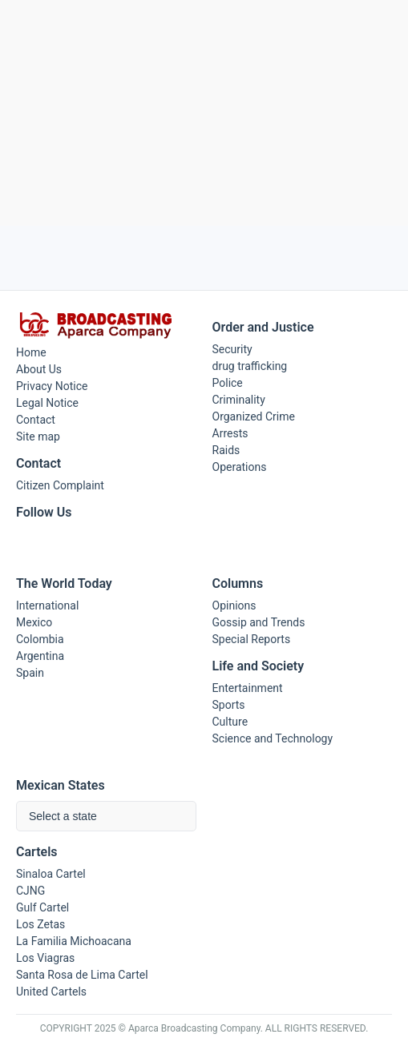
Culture (230, 721)
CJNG (30, 890)
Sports (228, 704)
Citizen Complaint (60, 485)
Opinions (234, 605)
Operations (239, 467)
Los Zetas (40, 924)
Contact (35, 419)
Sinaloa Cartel (51, 873)
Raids (226, 450)
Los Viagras (45, 957)
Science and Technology (272, 738)
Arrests (230, 433)
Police (227, 382)
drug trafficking (250, 366)
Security (232, 349)
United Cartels (51, 991)
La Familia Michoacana (73, 941)
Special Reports (251, 639)
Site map (38, 436)
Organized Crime (253, 416)
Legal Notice (47, 402)
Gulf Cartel (42, 907)
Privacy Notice (51, 386)
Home (31, 352)
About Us (39, 369)
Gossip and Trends (258, 622)
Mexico (34, 622)
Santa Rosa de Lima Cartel (82, 974)
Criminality (238, 399)
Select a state (63, 816)
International (47, 605)
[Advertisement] (204, 113)
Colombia (40, 639)
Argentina (40, 656)
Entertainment (247, 688)
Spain (30, 672)
